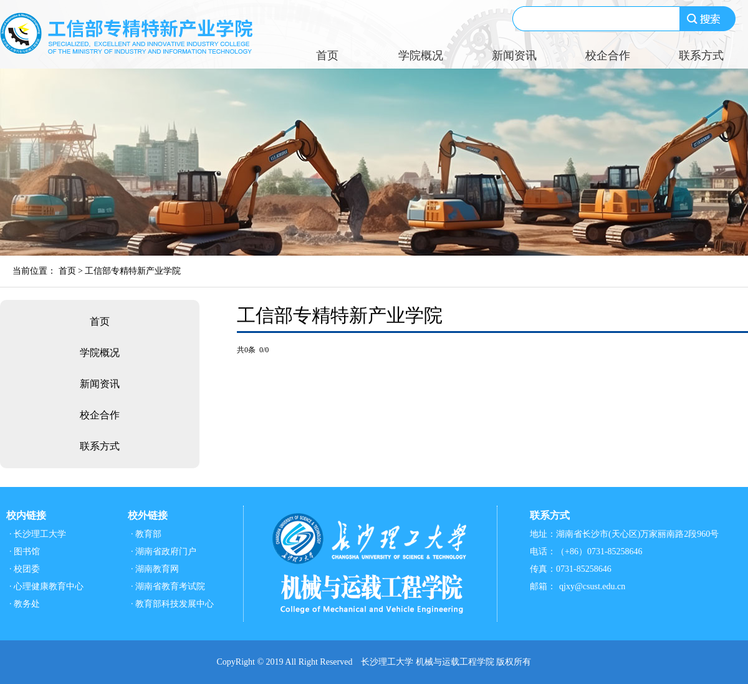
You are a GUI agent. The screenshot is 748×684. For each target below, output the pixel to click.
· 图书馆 (24, 551)
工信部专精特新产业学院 (133, 271)
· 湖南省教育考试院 (168, 586)
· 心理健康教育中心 (46, 586)
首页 (327, 55)
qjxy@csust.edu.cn (592, 586)
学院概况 (420, 55)
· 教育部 (146, 534)
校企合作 (607, 55)
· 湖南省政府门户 (163, 551)
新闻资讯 (514, 55)
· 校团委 (24, 569)
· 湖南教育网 (155, 569)
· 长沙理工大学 (37, 534)
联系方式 (701, 55)
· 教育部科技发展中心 (172, 604)
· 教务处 (24, 604)
